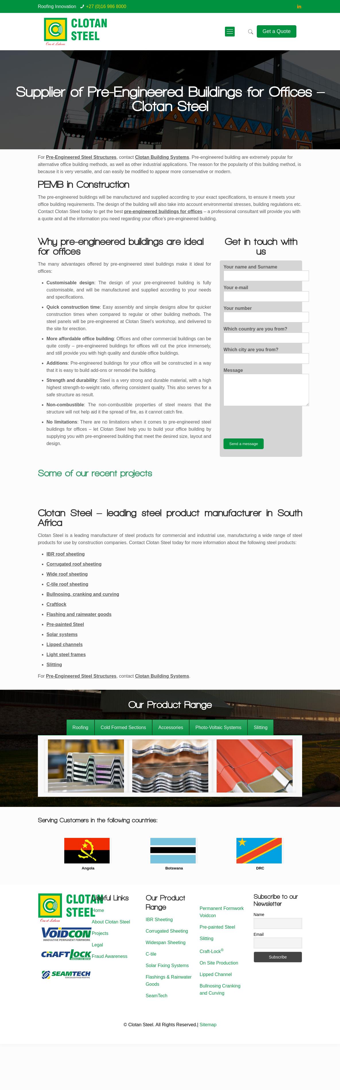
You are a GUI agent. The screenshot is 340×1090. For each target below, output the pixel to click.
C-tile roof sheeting (67, 584)
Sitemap (208, 1024)
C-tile (151, 954)
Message (266, 387)
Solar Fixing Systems (167, 965)
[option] (86, 766)
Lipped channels (64, 644)
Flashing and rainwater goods (79, 614)
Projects (100, 933)
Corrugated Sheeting (167, 931)
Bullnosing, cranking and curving (82, 594)
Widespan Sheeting (166, 942)
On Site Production (219, 962)
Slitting (54, 664)
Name (259, 914)
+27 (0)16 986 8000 (106, 6)
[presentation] (267, 422)
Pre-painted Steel (65, 624)
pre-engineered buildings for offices (163, 211)
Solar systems (62, 634)
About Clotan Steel (111, 921)
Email (259, 934)
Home (98, 910)
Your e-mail (266, 293)
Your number (266, 314)
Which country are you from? (266, 334)
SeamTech (157, 995)
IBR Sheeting (159, 919)
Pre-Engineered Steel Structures (81, 676)
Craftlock (56, 604)
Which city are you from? (266, 355)
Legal (97, 944)
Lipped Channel (216, 974)
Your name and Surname (266, 272)
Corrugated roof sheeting (74, 564)
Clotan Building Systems (162, 157)
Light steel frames (66, 654)
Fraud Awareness (109, 956)
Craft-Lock (212, 951)
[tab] (80, 727)
